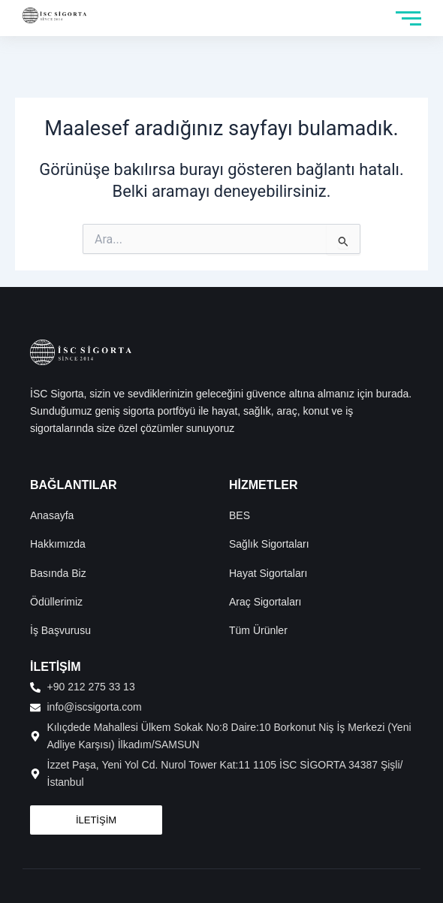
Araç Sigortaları (265, 602)
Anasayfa (52, 515)
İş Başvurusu (60, 630)
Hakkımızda (58, 544)
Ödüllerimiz (56, 602)
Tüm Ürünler (258, 630)
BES (239, 515)
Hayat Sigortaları (268, 573)
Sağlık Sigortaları (269, 544)
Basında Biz (58, 573)
